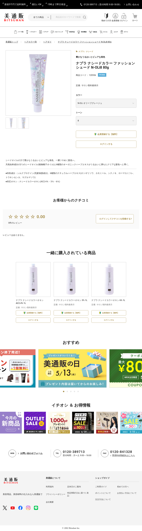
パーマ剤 (18, 32)
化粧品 (93, 32)
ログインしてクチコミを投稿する (114, 222)
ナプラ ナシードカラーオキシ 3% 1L (70, 304)
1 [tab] (64, 391)
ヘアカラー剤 (30, 42)
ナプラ (81, 51)
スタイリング (57, 32)
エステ (114, 32)
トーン (79, 112)
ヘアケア (43, 32)
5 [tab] (78, 391)
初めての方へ (123, 487)
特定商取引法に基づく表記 (78, 494)
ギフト (124, 32)
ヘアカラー (31, 32)
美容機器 (82, 32)
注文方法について (103, 499)
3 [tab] (71, 391)
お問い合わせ (132, 4)
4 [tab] (74, 391)
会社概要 (50, 502)
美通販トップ (12, 42)
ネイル (103, 32)
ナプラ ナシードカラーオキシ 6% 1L (108, 304)
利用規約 (50, 487)
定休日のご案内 (74, 487)
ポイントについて (103, 493)
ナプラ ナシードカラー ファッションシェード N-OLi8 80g (84, 42)
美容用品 (70, 32)
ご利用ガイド (101, 487)
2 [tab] (67, 391)
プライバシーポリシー (55, 494)
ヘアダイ (47, 42)
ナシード (89, 51)
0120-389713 (74, 452)
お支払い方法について (127, 493)
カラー (79, 95)
